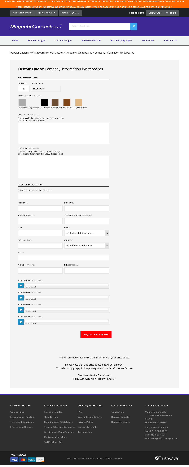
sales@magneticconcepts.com (161, 439)
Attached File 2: (30, 292)
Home (15, 40)
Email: (20, 252)
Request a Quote (120, 423)
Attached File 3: (30, 305)
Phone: (26, 265)
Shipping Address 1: (26, 215)
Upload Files (17, 413)
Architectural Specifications (59, 433)
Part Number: (37, 83)
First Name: (23, 203)
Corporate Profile (87, 428)
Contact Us (117, 413)
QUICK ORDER (46, 13)
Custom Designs (63, 40)
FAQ (80, 413)
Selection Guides (53, 413)
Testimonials (85, 433)
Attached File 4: (30, 317)
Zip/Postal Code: (25, 240)
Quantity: (22, 83)
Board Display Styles (121, 40)
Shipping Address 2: (78, 215)
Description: (29, 114)
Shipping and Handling (22, 418)
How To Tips (51, 418)
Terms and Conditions (22, 423)
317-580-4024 (158, 436)
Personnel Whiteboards (79, 52)
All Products (170, 40)
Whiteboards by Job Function (47, 52)
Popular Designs (36, 40)
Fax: (71, 265)
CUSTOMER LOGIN (22, 13)
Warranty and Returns (90, 418)
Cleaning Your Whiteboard (58, 423)
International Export (21, 428)
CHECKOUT (162, 12)
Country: (68, 240)
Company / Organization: (35, 190)
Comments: (28, 148)
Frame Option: (29, 96)
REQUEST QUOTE (70, 13)
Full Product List (53, 443)
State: (67, 228)
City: (20, 228)
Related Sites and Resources (59, 428)
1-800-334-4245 (136, 13)
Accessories (148, 40)
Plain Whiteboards (91, 40)
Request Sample (120, 418)
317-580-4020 (159, 432)
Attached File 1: (30, 280)
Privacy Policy (85, 423)
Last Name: (69, 203)
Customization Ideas (55, 438)
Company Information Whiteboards (114, 52)
